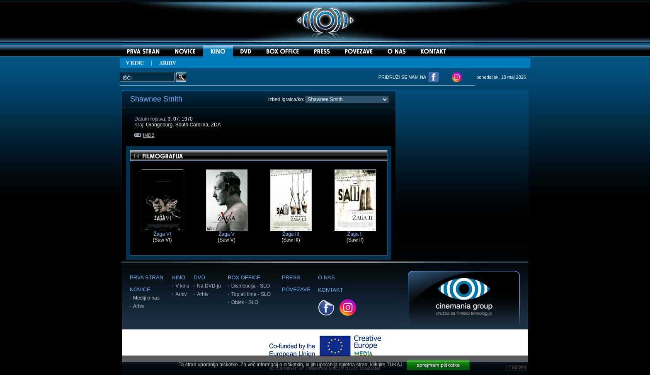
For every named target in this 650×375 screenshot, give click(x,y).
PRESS (291, 277)
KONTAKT (330, 290)
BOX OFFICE (244, 277)
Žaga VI (162, 232)
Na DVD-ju (209, 286)
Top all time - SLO (251, 294)
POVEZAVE (296, 289)
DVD (199, 277)
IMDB (144, 135)
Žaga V (226, 232)
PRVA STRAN (146, 277)
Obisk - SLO (244, 302)
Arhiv (138, 306)
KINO (178, 277)
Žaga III (291, 232)
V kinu (182, 286)
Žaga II (355, 232)
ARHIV (168, 63)
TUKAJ (395, 365)
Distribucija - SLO (250, 286)
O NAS (326, 277)
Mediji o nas (146, 298)
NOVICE (140, 289)
